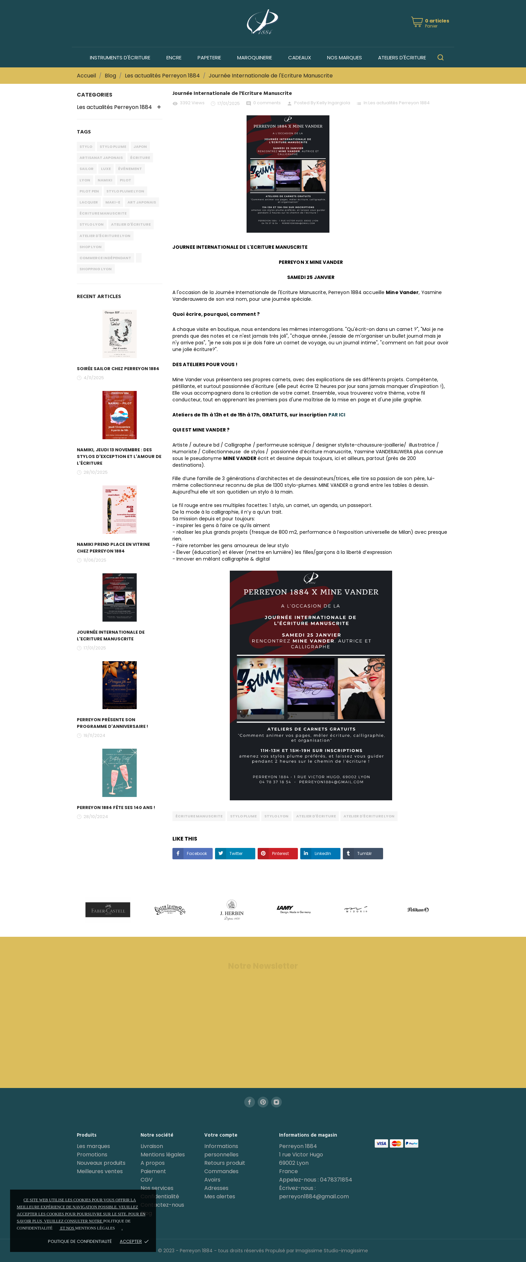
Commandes (221, 1171)
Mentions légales (163, 1154)
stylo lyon (92, 224)
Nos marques (344, 57)
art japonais (141, 202)
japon (140, 146)
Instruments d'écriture (120, 57)
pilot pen (89, 191)
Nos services (157, 1188)
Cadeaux (299, 57)
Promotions (92, 1154)
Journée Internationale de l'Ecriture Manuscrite (111, 635)
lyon (85, 180)
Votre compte (221, 1135)
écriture (140, 157)
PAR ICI (337, 414)
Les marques (93, 1146)
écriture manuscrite (103, 213)
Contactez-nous (162, 1205)
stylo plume (113, 146)
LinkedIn (322, 853)
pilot (125, 180)
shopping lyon (96, 269)
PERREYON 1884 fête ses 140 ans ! (116, 807)
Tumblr (364, 853)
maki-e (112, 202)
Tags (84, 132)
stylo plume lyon (125, 191)
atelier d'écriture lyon (105, 235)
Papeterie (209, 57)
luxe (106, 168)
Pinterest (280, 853)
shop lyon (91, 246)
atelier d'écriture (131, 224)
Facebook (196, 853)
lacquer (89, 202)
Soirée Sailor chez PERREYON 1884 (118, 368)
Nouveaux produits (101, 1163)
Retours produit (224, 1163)
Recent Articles (99, 296)
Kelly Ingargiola (333, 103)
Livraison (152, 1146)
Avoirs (212, 1180)
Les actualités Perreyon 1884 (399, 103)
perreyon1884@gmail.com (314, 1196)
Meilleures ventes (100, 1171)
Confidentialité (160, 1196)
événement (130, 168)
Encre (173, 57)
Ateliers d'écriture (402, 57)
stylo (86, 146)
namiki (105, 180)
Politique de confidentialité (80, 1241)
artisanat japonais (101, 157)
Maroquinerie (254, 57)
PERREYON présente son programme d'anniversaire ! (112, 723)
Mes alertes (219, 1196)
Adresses (216, 1188)
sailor (87, 168)
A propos (153, 1163)
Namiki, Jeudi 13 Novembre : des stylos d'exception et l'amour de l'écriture (119, 456)
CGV (147, 1180)
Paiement (153, 1171)
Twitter (235, 853)
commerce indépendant (105, 258)
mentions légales (95, 1228)
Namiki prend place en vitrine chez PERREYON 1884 (113, 547)
